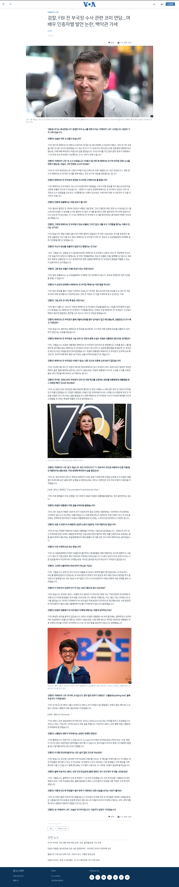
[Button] (111, 42)
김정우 (50, 31)
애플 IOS (16, 880)
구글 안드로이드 (18, 876)
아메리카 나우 (53, 12)
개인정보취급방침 (57, 880)
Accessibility (56, 876)
